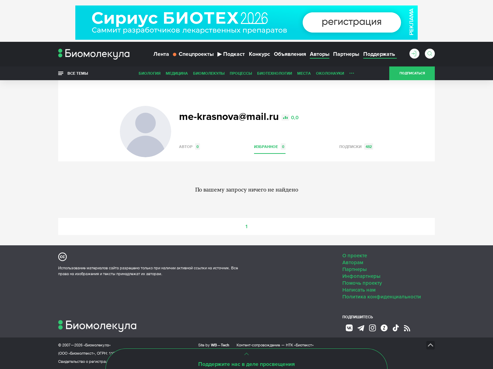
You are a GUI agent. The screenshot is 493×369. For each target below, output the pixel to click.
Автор (189, 146)
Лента (161, 54)
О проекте (354, 256)
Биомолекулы (209, 73)
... (351, 71)
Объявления (290, 54)
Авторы (319, 54)
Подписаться (412, 73)
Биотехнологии (274, 73)
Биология (150, 73)
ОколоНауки (330, 73)
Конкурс (259, 54)
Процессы (241, 73)
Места (304, 73)
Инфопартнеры (361, 276)
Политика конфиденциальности (381, 297)
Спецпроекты (193, 54)
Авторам (352, 262)
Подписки (356, 146)
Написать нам (359, 290)
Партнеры (346, 54)
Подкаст (231, 54)
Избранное (270, 146)
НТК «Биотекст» (300, 345)
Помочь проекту (362, 283)
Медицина (177, 73)
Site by (213, 345)
